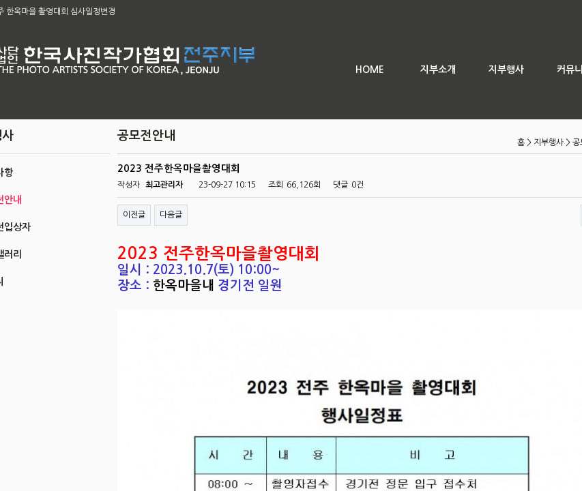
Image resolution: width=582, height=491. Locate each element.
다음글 (171, 215)
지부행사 (506, 69)
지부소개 (438, 69)
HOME (369, 69)
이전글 (134, 215)
